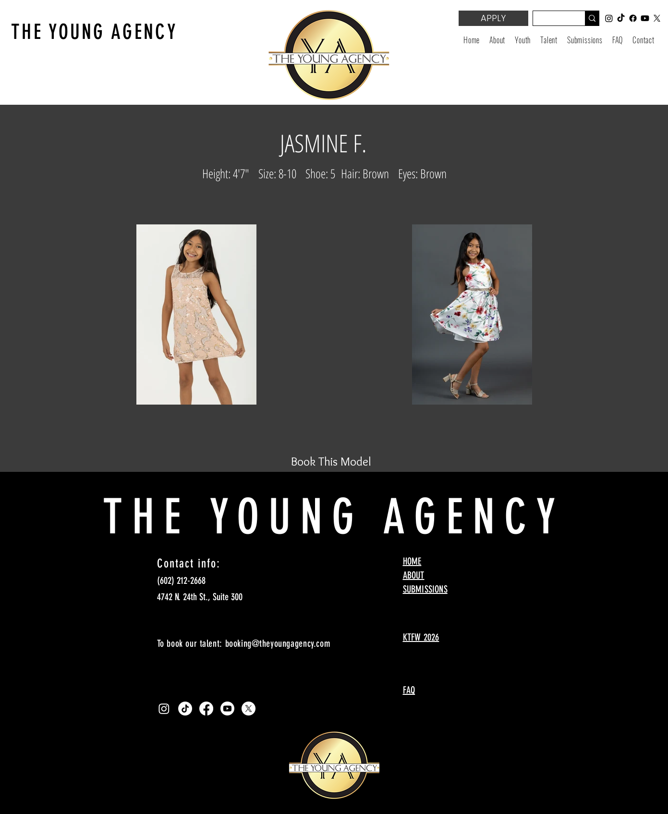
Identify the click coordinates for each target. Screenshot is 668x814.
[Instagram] (164, 708)
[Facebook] (206, 708)
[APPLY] (493, 18)
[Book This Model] (331, 461)
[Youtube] (227, 708)
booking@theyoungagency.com (278, 643)
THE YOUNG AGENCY (94, 32)
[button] (522, 40)
